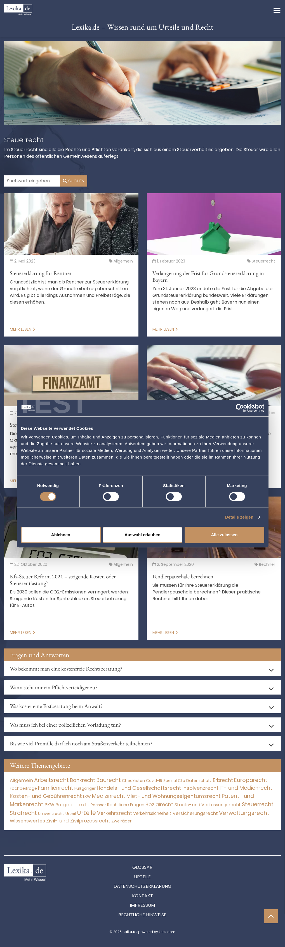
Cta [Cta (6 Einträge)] (181, 780)
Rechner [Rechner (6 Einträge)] (98, 805)
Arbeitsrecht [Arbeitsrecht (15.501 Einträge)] (51, 780)
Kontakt (142, 896)
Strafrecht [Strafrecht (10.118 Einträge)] (23, 813)
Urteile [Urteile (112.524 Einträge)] (86, 813)
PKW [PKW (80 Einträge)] (49, 805)
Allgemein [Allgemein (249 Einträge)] (21, 780)
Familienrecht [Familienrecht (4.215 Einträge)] (55, 788)
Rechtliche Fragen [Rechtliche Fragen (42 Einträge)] (125, 805)
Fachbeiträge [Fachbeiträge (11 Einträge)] (23, 788)
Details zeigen (239, 517)
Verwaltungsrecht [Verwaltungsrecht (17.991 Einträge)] (244, 813)
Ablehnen (60, 534)
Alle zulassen (224, 534)
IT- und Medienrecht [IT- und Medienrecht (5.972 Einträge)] (246, 788)
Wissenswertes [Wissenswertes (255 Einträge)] (27, 821)
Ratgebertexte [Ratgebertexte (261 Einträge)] (72, 805)
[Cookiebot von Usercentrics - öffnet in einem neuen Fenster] (239, 408)
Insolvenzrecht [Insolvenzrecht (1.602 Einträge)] (200, 787)
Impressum (142, 905)
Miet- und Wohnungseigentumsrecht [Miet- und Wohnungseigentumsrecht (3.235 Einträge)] (173, 796)
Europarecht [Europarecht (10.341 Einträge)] (250, 780)
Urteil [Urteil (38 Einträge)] (70, 813)
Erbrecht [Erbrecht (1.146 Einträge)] (223, 780)
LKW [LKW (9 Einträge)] (87, 796)
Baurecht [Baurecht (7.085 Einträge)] (108, 780)
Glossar (142, 867)
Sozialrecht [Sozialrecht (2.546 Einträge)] (159, 804)
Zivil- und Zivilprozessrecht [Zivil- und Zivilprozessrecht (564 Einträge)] (78, 820)
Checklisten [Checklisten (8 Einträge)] (133, 780)
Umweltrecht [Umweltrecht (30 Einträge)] (51, 813)
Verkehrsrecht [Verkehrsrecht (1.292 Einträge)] (114, 813)
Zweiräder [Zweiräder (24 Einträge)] (121, 821)
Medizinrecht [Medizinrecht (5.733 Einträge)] (108, 796)
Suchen (73, 181)
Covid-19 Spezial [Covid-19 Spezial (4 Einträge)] (161, 780)
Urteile (142, 877)
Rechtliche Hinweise (142, 915)
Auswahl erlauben (142, 534)
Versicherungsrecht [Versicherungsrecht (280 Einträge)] (195, 813)
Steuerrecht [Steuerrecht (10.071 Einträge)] (258, 804)
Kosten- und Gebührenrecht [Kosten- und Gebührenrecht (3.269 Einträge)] (46, 796)
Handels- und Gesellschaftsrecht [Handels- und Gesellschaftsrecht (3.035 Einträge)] (139, 787)
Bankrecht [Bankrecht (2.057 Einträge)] (82, 780)
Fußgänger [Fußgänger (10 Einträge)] (85, 788)
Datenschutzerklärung (142, 886)
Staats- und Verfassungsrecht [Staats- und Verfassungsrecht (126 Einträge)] (208, 805)
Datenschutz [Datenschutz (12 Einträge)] (199, 780)
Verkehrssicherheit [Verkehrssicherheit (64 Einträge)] (152, 813)
